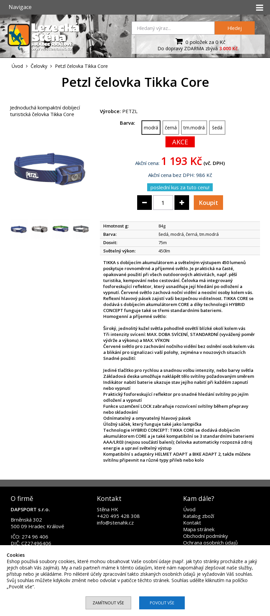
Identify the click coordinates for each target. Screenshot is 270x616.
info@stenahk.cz (115, 522)
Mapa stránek (198, 529)
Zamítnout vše (108, 603)
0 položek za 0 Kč (199, 41)
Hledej (234, 28)
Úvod (189, 509)
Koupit (208, 203)
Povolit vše (162, 603)
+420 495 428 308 (118, 516)
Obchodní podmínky (205, 536)
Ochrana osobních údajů (210, 542)
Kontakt (192, 522)
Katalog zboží (198, 516)
